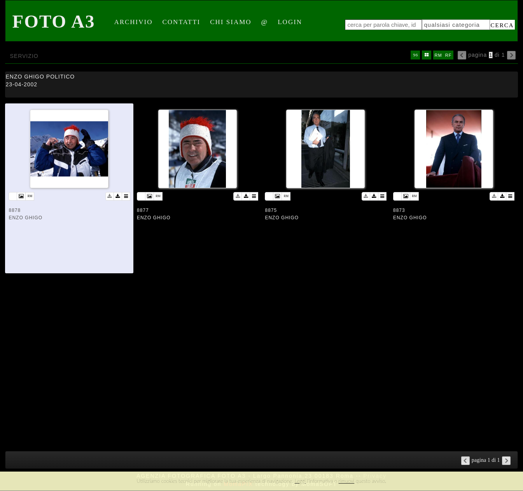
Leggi (300, 481)
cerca (502, 25)
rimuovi (347, 481)
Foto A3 (53, 21)
